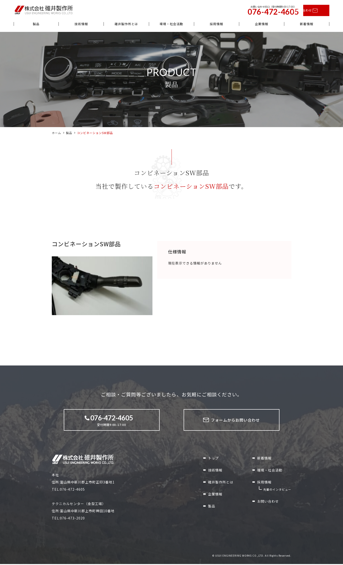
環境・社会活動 (171, 25)
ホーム (56, 134)
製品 (36, 25)
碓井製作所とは (126, 25)
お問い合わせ (309, 10)
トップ (213, 459)
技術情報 (81, 25)
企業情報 (261, 25)
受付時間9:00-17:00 (111, 421)
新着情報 (306, 25)
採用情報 (216, 25)
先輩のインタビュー (277, 490)
